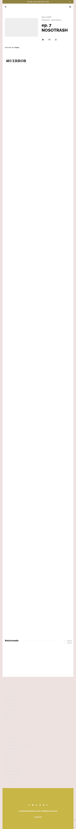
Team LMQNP (46, 17)
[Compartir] (43, 39)
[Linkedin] (36, 805)
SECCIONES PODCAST (15, 765)
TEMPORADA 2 (12, 778)
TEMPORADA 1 (56, 20)
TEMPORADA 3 (12, 781)
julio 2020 (9, 716)
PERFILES (9, 762)
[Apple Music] (43, 805)
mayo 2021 (10, 696)
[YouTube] (33, 805)
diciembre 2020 (12, 700)
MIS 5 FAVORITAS (13, 755)
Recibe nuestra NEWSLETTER (38, 2)
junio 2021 (9, 693)
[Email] (49, 39)
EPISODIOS (46, 20)
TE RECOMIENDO (13, 771)
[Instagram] (29, 805)
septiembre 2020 (13, 710)
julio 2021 (9, 690)
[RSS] (47, 805)
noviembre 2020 (12, 703)
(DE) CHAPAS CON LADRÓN (17, 738)
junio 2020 (10, 720)
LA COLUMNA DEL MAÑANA (17, 745)
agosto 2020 (11, 713)
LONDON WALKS (12, 752)
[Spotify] (40, 805)
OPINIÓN (9, 758)
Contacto (38, 817)
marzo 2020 (10, 723)
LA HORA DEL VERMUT (15, 748)
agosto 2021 (10, 687)
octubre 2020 (11, 706)
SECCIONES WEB (13, 768)
